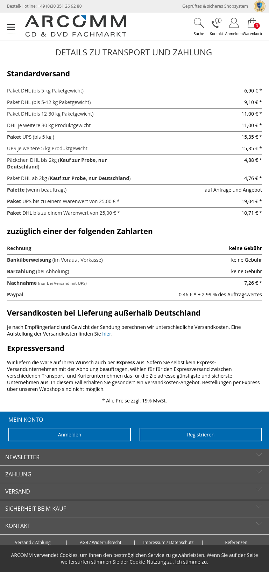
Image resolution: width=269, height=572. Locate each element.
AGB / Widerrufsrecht (100, 542)
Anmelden (70, 434)
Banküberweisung (29, 259)
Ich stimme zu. (191, 561)
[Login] (234, 26)
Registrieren (201, 434)
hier (106, 333)
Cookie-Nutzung (147, 561)
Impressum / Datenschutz (168, 542)
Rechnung (19, 248)
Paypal (15, 294)
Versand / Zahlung (33, 542)
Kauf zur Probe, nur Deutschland (89, 178)
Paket (14, 136)
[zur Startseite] (75, 35)
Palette (15, 189)
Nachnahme (22, 283)
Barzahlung (21, 271)
